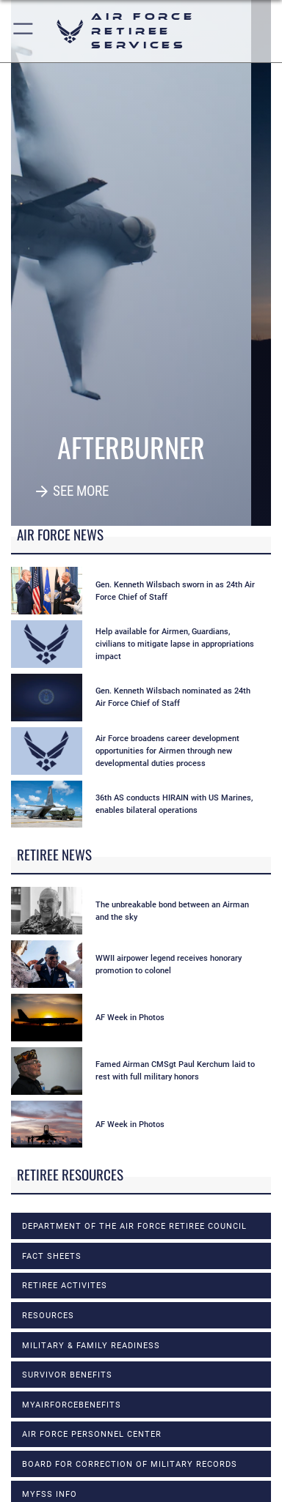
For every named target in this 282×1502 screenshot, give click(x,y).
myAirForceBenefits (71, 1404)
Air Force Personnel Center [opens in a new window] (92, 1434)
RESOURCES (48, 1315)
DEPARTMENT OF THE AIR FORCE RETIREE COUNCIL (134, 1226)
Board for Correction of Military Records (129, 1464)
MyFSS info (49, 1494)
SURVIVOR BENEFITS (67, 1374)
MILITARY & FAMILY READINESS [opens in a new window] (91, 1345)
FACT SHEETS (52, 1256)
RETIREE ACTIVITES (64, 1285)
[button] (24, 31)
